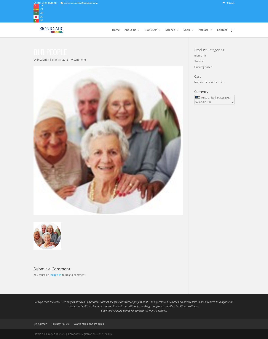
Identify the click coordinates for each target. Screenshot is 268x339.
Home (116, 30)
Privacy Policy (60, 324)
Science (170, 30)
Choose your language (46, 2)
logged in (55, 275)
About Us (130, 30)
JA (41, 16)
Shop (187, 30)
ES (41, 9)
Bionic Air (151, 30)
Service (198, 61)
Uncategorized (203, 67)
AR (41, 12)
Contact (222, 30)
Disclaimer (40, 324)
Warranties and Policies (89, 324)
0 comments (79, 59)
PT (41, 20)
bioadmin (43, 59)
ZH (41, 5)
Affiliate (203, 30)
